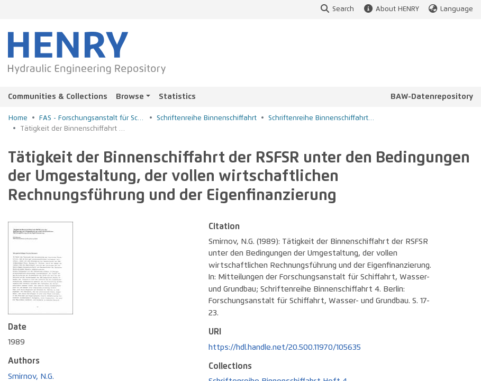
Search (337, 9)
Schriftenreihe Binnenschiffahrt (207, 118)
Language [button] (450, 9)
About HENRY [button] (390, 9)
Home (18, 118)
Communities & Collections (57, 97)
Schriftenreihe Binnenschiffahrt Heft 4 (321, 118)
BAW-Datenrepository (432, 97)
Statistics (177, 97)
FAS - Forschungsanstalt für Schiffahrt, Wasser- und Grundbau (92, 118)
